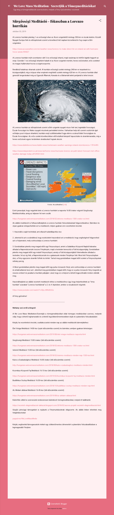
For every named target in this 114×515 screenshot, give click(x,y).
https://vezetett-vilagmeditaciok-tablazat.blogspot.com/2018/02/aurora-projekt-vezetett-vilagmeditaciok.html (57, 405)
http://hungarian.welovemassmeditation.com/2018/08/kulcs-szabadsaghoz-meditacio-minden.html (52, 365)
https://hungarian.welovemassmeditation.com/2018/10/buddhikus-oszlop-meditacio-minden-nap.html (54, 386)
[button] (100, 21)
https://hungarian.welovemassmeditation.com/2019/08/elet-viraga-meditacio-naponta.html (49, 334)
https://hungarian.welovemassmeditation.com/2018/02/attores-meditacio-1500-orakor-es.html (51, 219)
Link (64, 205)
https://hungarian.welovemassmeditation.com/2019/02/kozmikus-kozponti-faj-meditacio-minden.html (54, 376)
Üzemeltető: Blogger (57, 504)
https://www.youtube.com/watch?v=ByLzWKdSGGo (33, 290)
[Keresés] (104, 6)
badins (65, 508)
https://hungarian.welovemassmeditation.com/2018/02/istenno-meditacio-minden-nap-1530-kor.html (53, 355)
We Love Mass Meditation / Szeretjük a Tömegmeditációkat (55, 6)
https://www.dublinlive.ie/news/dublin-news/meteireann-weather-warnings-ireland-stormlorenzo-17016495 (55, 145)
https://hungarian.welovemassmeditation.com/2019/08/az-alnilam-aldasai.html (44, 395)
